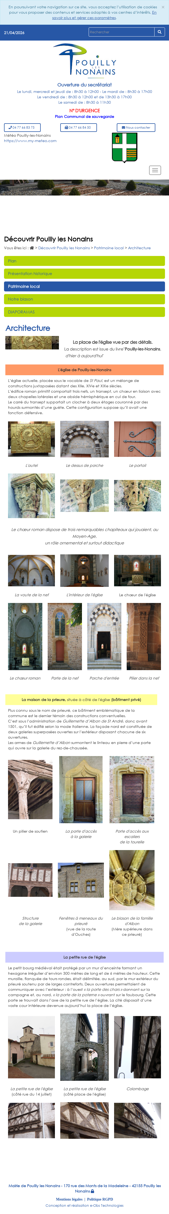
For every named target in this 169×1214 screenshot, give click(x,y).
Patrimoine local (24, 286)
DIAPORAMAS (21, 312)
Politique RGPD (100, 1199)
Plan (12, 260)
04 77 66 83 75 (22, 127)
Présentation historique (30, 273)
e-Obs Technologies (106, 1205)
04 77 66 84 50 (78, 127)
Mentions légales (69, 1199)
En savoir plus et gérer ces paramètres (104, 15)
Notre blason (20, 299)
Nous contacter (136, 127)
